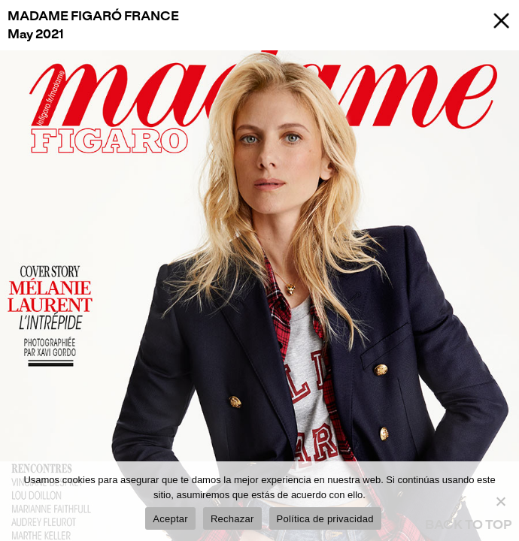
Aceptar (170, 518)
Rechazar (232, 518)
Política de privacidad (325, 518)
